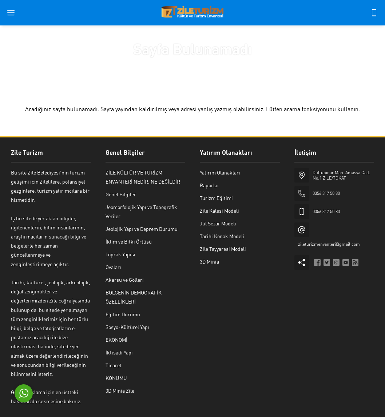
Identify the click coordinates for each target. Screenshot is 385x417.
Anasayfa (170, 64)
